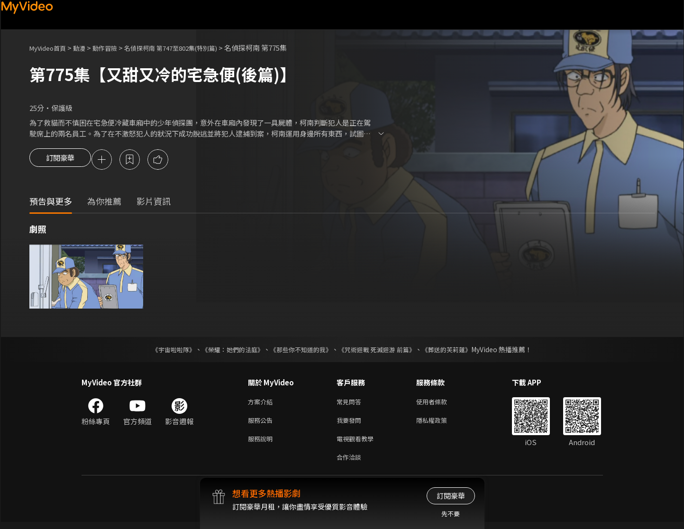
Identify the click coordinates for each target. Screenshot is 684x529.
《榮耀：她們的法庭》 (227, 351)
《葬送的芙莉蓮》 (456, 351)
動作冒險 (115, 48)
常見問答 (351, 404)
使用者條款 (439, 404)
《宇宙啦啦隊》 (164, 351)
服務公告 (262, 424)
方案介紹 (262, 404)
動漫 (87, 48)
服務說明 (262, 443)
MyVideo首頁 (51, 48)
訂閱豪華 (60, 160)
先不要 (450, 513)
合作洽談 (351, 463)
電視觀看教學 (358, 443)
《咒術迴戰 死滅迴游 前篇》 (381, 351)
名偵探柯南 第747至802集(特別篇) (190, 48)
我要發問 (351, 424)
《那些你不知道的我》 (300, 351)
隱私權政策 (439, 424)
